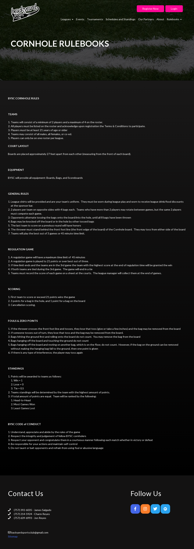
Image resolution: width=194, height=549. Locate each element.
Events (80, 19)
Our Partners (146, 19)
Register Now (150, 8)
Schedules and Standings (120, 19)
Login (174, 8)
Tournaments (95, 19)
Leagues (67, 19)
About (160, 19)
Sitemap (13, 536)
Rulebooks (174, 19)
